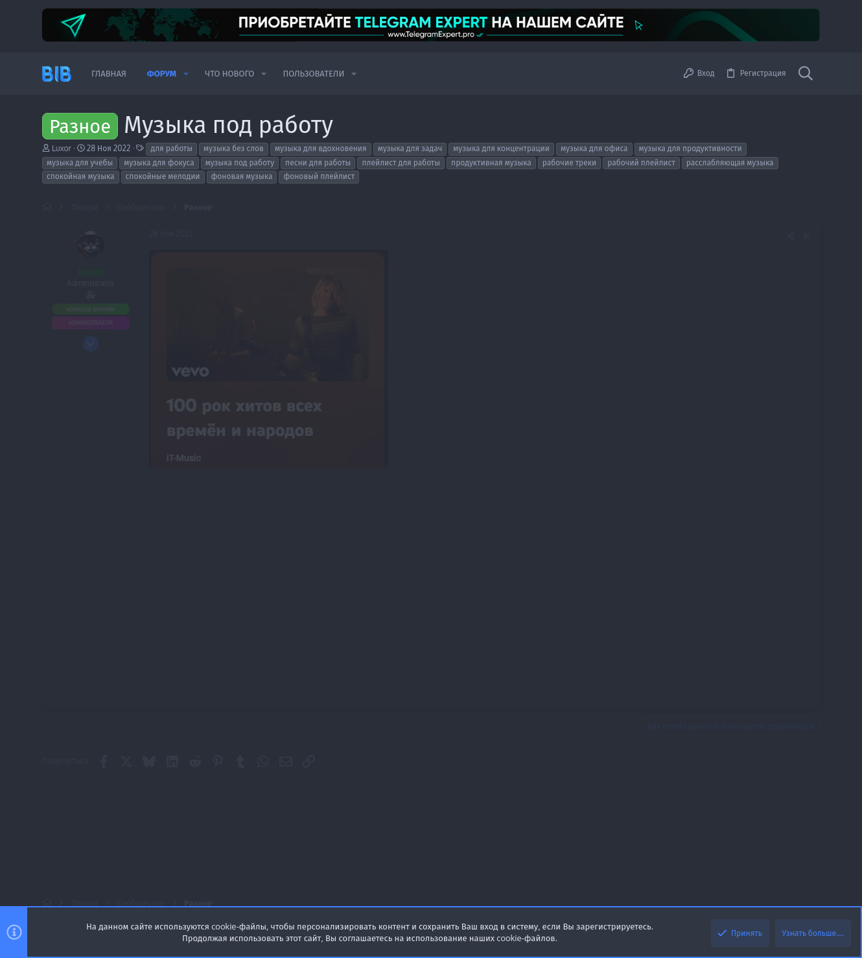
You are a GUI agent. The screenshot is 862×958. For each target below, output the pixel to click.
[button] (186, 73)
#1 (807, 236)
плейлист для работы (401, 162)
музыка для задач (410, 148)
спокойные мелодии (163, 176)
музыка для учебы (80, 162)
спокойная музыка (81, 176)
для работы (171, 148)
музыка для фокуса (159, 162)
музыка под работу (239, 162)
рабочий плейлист (641, 162)
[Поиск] (805, 74)
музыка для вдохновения (321, 148)
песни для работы (318, 162)
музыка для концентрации (501, 148)
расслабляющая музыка (730, 162)
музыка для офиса (594, 148)
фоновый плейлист (319, 176)
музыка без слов (234, 148)
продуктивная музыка (491, 162)
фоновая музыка (242, 176)
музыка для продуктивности (690, 148)
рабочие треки (569, 162)
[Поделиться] (790, 236)
